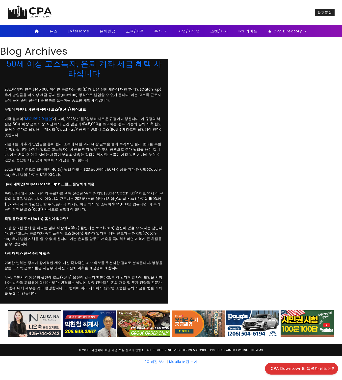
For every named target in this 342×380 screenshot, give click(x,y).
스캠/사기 (219, 31)
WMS (259, 350)
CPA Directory (290, 31)
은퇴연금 (108, 31)
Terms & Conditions (199, 350)
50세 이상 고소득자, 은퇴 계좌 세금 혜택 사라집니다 (84, 68)
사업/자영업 (189, 31)
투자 (161, 31)
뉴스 (53, 31)
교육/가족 (135, 31)
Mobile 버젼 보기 (183, 361)
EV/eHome (78, 31)
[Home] (37, 31)
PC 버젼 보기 (155, 361)
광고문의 (324, 12)
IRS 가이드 (248, 31)
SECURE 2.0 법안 (38, 118)
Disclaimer (226, 350)
